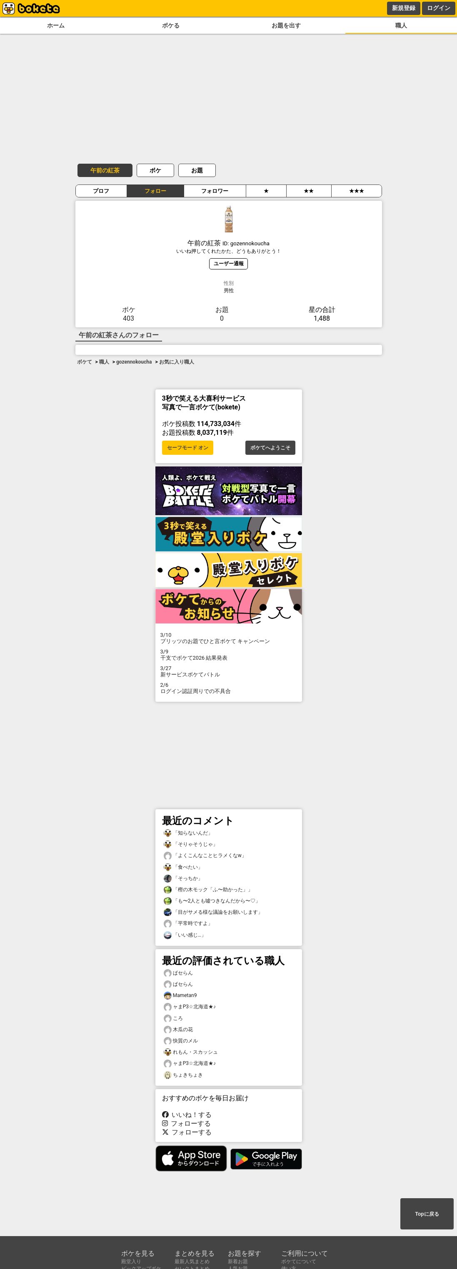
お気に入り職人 (176, 362)
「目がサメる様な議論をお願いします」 (213, 912)
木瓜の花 (178, 1030)
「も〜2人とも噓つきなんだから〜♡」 (212, 901)
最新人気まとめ (192, 1261)
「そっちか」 (183, 879)
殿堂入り (131, 1261)
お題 (197, 170)
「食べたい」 (183, 867)
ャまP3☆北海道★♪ (190, 1007)
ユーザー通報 (229, 263)
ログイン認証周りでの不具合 (228, 688)
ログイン (438, 8)
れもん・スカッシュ (191, 1052)
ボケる (171, 25)
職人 (401, 25)
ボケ (155, 170)
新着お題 (238, 1261)
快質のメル (181, 1041)
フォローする (186, 1123)
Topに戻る (427, 1214)
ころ (173, 1018)
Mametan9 (180, 996)
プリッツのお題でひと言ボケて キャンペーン (228, 638)
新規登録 (403, 8)
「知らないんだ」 (188, 833)
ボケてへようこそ (270, 448)
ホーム (56, 25)
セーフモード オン (187, 448)
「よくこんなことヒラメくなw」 (205, 856)
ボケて (84, 362)
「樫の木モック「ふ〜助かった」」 (208, 890)
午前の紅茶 (105, 170)
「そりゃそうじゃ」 (191, 844)
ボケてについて (298, 1261)
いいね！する (187, 1115)
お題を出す (286, 25)
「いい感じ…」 (185, 935)
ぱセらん (178, 973)
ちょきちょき (183, 1075)
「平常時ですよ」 (188, 923)
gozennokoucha (134, 362)
